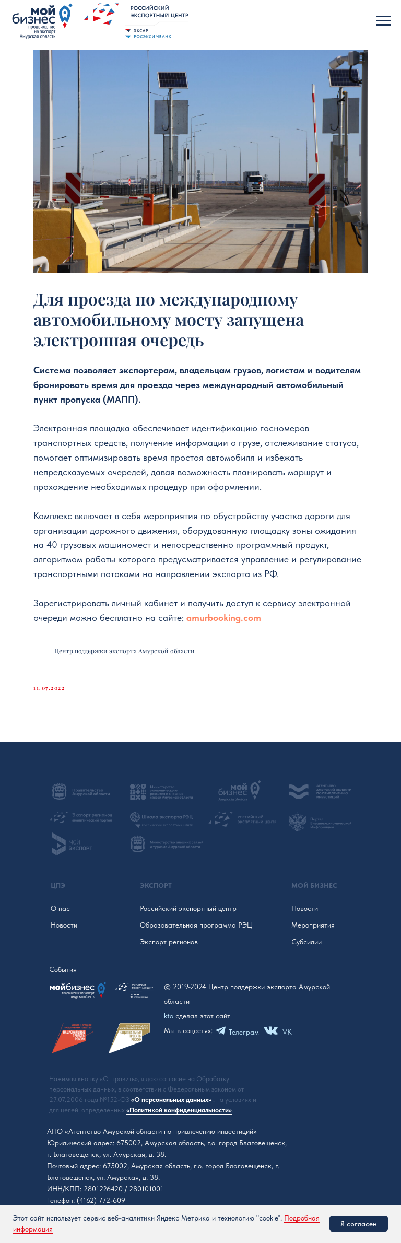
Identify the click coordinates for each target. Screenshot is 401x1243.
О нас (60, 908)
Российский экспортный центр (188, 908)
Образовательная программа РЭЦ (196, 925)
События (63, 969)
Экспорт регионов (169, 941)
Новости (64, 925)
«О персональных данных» (172, 1100)
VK (287, 1032)
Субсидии (306, 941)
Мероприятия (313, 925)
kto (168, 1016)
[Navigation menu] (383, 21)
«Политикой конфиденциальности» (179, 1110)
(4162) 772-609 (101, 1200)
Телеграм (244, 1032)
